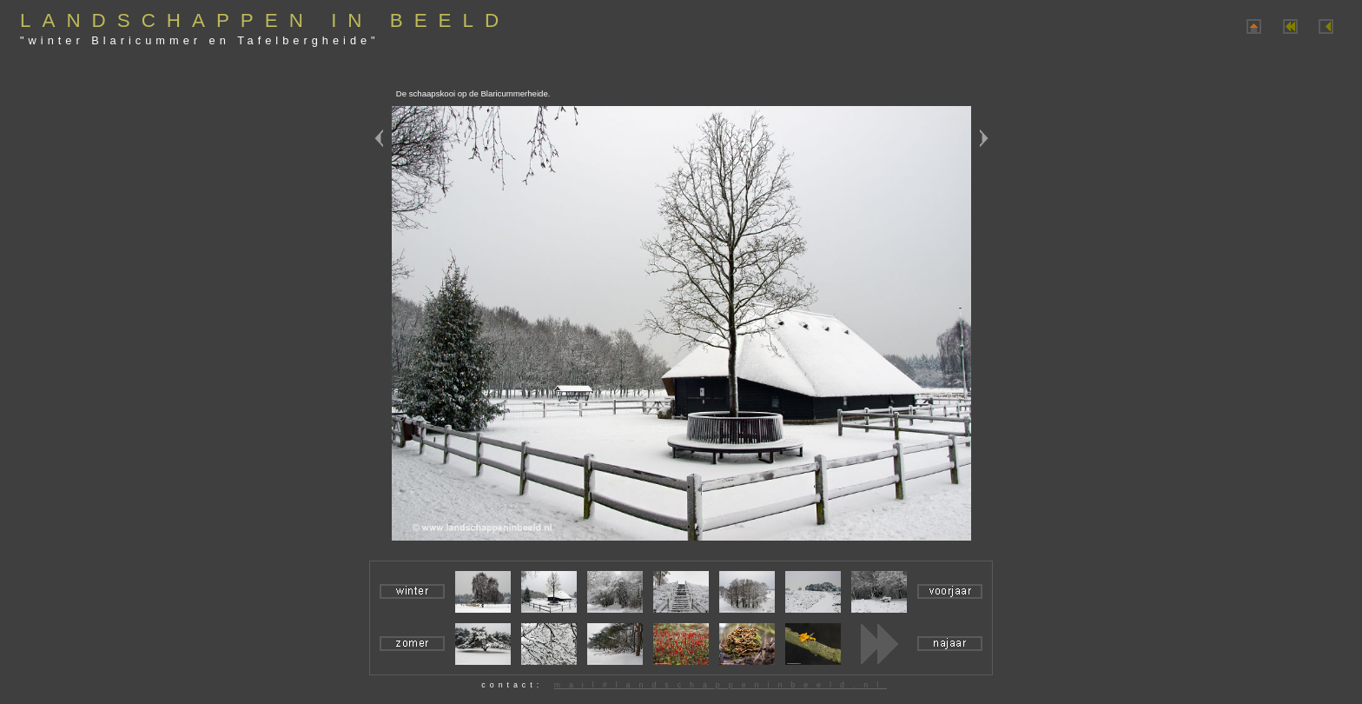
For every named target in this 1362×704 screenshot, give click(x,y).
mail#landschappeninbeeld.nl (720, 685)
